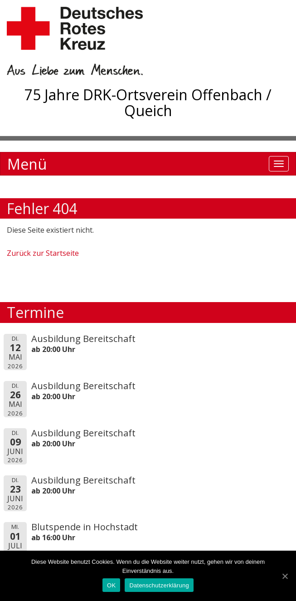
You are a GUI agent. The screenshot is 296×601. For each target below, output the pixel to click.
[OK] (284, 576)
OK (111, 585)
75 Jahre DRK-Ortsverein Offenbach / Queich (148, 102)
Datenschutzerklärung (159, 585)
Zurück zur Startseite (43, 253)
